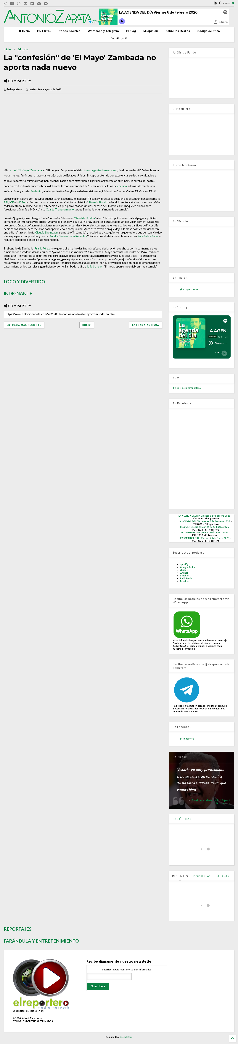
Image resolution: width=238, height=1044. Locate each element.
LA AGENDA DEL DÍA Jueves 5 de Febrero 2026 (204, 521)
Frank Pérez (42, 248)
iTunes (184, 570)
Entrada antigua (145, 325)
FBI (6, 202)
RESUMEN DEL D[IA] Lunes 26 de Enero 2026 (204, 532)
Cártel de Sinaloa (84, 218)
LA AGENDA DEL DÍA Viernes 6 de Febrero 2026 (204, 515)
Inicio (24, 31)
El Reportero (187, 738)
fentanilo (36, 191)
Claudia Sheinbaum (47, 232)
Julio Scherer (95, 266)
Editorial (23, 49)
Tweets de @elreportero (187, 388)
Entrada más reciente (24, 325)
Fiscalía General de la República (68, 236)
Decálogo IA (119, 38)
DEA (22, 202)
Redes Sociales (69, 31)
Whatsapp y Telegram (103, 31)
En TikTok (44, 31)
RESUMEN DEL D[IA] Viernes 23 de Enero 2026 (204, 538)
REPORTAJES (17, 929)
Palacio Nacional (147, 236)
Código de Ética (208, 31)
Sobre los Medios (177, 31)
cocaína (122, 186)
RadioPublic (186, 578)
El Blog (131, 31)
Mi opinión (150, 31)
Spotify (184, 564)
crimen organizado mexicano (99, 170)
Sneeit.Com (126, 1037)
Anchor (184, 572)
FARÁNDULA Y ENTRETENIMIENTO (41, 941)
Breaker (184, 581)
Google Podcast (188, 567)
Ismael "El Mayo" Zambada (25, 170)
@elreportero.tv (189, 289)
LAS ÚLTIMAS (183, 819)
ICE (11, 202)
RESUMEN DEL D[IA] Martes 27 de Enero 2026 (204, 527)
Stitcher (184, 575)
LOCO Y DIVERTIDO (24, 281)
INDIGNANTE (18, 293)
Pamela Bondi (97, 202)
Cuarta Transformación (60, 209)
